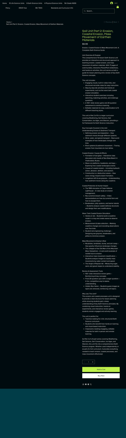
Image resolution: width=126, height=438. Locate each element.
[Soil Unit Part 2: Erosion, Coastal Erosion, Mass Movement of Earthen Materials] (34, 24)
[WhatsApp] (83, 384)
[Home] (8, 22)
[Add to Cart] (101, 369)
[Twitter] (91, 384)
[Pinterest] (88, 384)
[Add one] (93, 362)
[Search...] (98, 11)
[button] (117, 6)
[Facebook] (86, 384)
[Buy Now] (101, 375)
